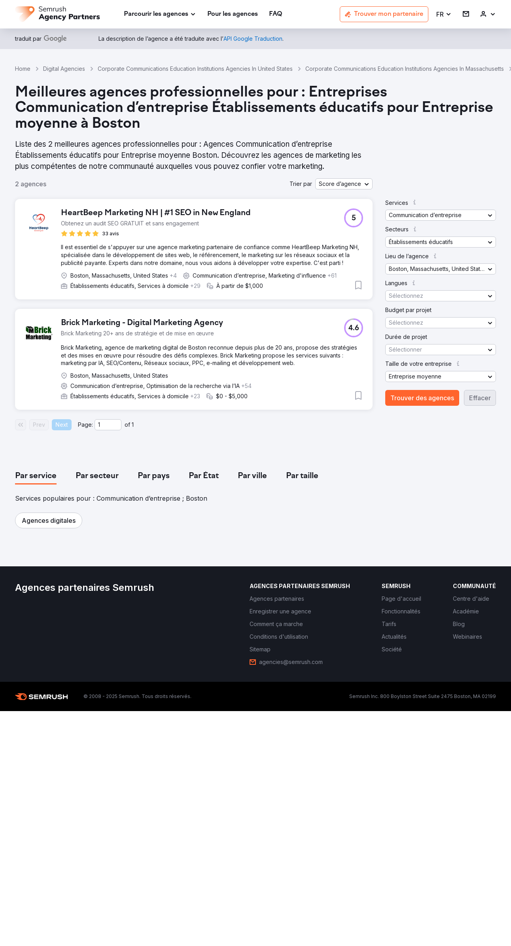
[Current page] (108, 425)
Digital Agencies (64, 68)
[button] (444, 14)
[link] (232, 14)
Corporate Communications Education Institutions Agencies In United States (195, 68)
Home (22, 68)
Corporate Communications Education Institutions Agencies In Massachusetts (404, 68)
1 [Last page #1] (133, 424)
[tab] (36, 476)
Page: (85, 424)
